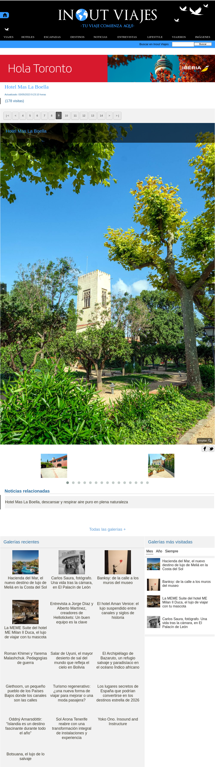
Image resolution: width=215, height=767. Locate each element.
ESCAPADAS (52, 37)
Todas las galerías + (107, 529)
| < (7, 115)
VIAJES (8, 37)
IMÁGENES (202, 37)
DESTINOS (77, 37)
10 (66, 115)
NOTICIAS (100, 37)
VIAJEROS (179, 37)
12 (83, 115)
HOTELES (27, 37)
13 (92, 115)
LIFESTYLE (155, 37)
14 (101, 115)
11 (75, 115)
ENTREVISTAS (127, 37)
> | (117, 115)
